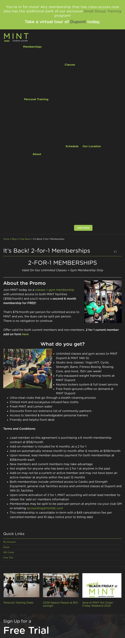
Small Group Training (102, 11)
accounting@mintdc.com (45, 508)
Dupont (78, 22)
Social (6, 547)
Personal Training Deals (18, 602)
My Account (9, 542)
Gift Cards (8, 552)
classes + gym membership (54, 290)
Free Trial (8, 558)
